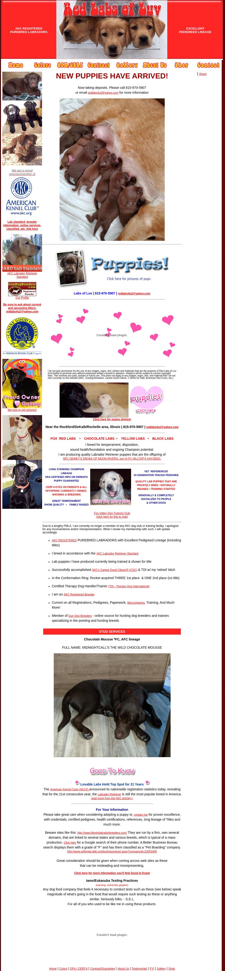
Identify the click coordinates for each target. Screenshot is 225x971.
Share (203, 74)
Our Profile (22, 297)
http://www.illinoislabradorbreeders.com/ (102, 832)
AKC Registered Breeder (79, 594)
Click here (70, 842)
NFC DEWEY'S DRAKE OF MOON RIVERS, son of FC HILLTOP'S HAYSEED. (112, 458)
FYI (152, 968)
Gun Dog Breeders (80, 616)
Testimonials (139, 968)
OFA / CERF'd (79, 968)
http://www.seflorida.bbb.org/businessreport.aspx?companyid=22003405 (112, 851)
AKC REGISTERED (64, 540)
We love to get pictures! (22, 409)
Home (53, 968)
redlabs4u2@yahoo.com (103, 92)
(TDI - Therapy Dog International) (129, 586)
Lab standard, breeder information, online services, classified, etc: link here (22, 225)
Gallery (161, 968)
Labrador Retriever (109, 794)
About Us (123, 968)
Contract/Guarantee (102, 968)
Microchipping (136, 602)
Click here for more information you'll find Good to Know (112, 873)
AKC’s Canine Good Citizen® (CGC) (114, 570)
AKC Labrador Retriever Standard (22, 275)
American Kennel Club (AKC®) (69, 789)
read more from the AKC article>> (112, 798)
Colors (63, 968)
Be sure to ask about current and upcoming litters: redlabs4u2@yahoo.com (22, 308)
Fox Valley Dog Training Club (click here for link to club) (112, 515)
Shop (171, 968)
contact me (141, 814)
